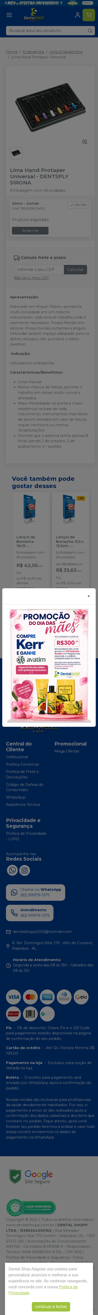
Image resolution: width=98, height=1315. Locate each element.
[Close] (89, 596)
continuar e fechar (51, 1307)
